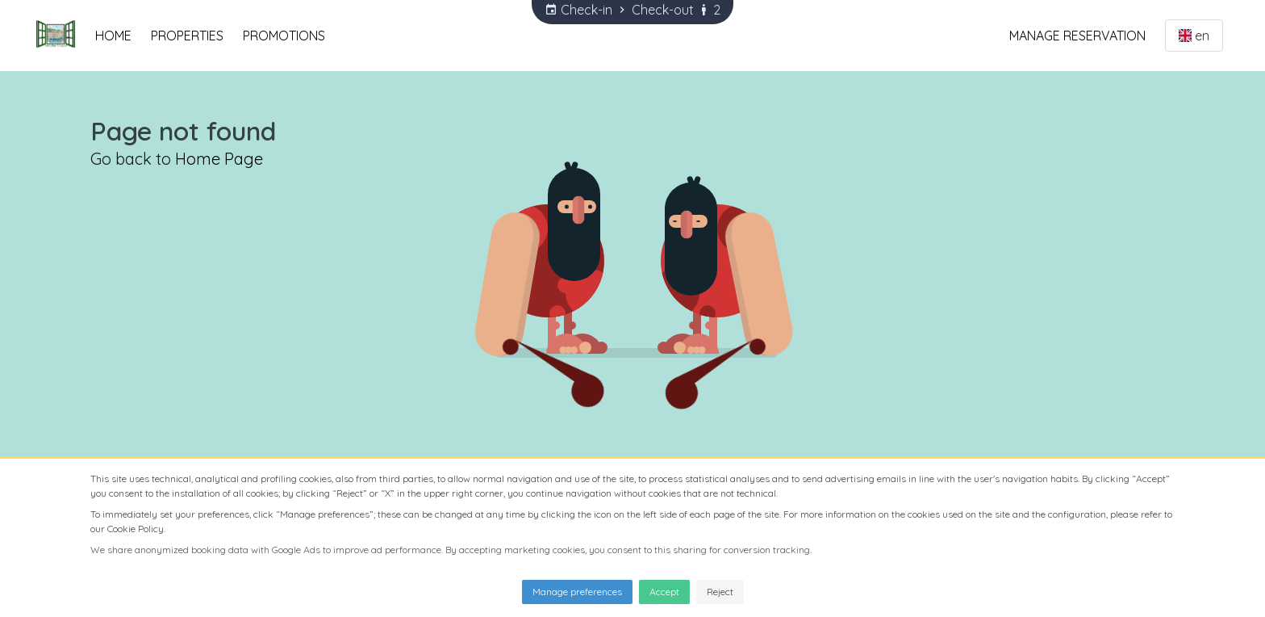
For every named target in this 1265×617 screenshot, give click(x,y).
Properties (187, 35)
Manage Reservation (1077, 35)
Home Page (219, 159)
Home (113, 35)
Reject (720, 592)
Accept (664, 592)
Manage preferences (577, 592)
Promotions (284, 35)
